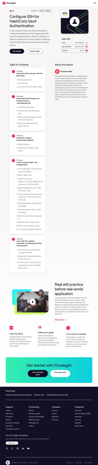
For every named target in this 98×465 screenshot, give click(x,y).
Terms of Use (70, 457)
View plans (9, 420)
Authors (31, 420)
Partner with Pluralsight (36, 411)
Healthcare (78, 411)
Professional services (12, 423)
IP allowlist (9, 411)
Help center (9, 408)
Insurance (78, 414)
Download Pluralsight (12, 417)
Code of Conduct (88, 457)
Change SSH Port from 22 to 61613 (57, 389)
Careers (54, 408)
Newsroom (55, 411)
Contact (8, 405)
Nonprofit (78, 417)
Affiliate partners (34, 414)
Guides (31, 405)
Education (78, 405)
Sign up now (12, 437)
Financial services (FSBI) (82, 408)
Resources (55, 414)
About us (55, 405)
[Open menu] (95, 3)
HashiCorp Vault (39, 389)
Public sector (79, 420)
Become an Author (34, 408)
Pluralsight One (34, 417)
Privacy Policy (78, 457)
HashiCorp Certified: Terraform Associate (19, 389)
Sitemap (8, 414)
